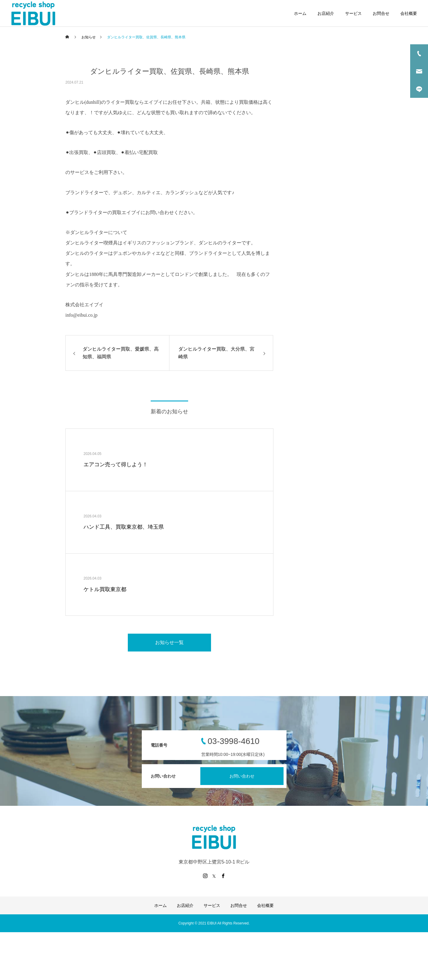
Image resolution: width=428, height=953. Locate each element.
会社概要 (408, 13)
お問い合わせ (241, 776)
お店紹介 (325, 13)
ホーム (300, 13)
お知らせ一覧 (169, 642)
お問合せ (381, 13)
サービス (353, 13)
